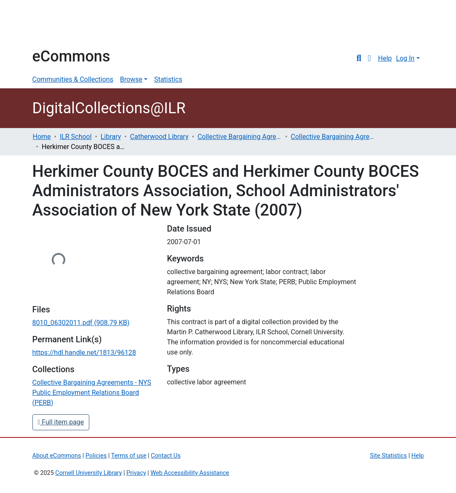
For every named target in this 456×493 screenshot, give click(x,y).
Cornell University (53, 24)
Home (42, 137)
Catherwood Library (159, 137)
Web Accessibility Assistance (189, 473)
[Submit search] (359, 58)
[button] (369, 58)
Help (385, 58)
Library (111, 137)
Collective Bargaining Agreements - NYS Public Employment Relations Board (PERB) (333, 137)
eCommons (71, 56)
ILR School (76, 137)
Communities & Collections (72, 79)
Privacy (136, 473)
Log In (405, 58)
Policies (96, 455)
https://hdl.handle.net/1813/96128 (84, 353)
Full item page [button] (61, 422)
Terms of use (129, 455)
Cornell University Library (88, 473)
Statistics (168, 79)
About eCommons (56, 455)
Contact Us (166, 455)
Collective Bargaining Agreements (239, 137)
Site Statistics (388, 455)
